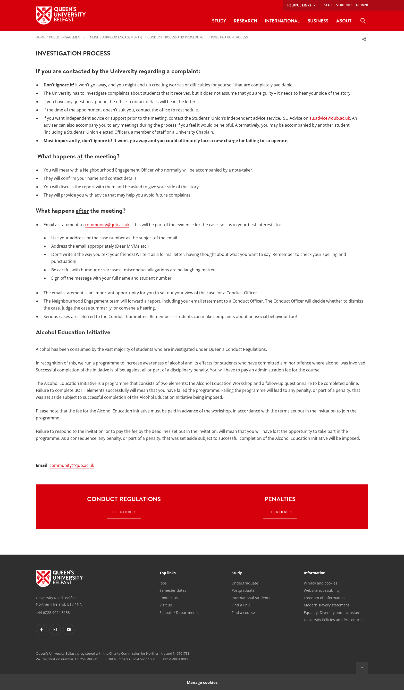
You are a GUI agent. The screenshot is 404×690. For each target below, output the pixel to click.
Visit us (165, 605)
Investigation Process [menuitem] (229, 37)
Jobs (163, 583)
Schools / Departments (179, 612)
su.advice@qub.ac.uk (329, 118)
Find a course (243, 612)
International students (251, 597)
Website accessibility (322, 590)
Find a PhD (241, 605)
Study (237, 573)
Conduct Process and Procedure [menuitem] (175, 37)
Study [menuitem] (219, 21)
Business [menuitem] (318, 21)
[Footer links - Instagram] (55, 629)
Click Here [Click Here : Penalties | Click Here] (278, 511)
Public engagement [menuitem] (65, 37)
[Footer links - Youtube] (68, 629)
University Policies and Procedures (333, 619)
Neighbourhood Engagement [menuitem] (114, 37)
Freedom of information (324, 597)
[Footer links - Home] (59, 578)
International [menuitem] (282, 21)
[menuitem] (363, 21)
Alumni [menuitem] (362, 5)
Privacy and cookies (320, 583)
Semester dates (172, 590)
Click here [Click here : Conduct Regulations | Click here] (122, 511)
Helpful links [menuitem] (299, 5)
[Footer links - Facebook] (41, 629)
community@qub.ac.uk (107, 225)
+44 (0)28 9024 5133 (53, 612)
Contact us (168, 597)
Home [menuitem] (40, 37)
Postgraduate (243, 590)
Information (314, 573)
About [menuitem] (343, 21)
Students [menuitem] (344, 5)
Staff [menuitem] (328, 5)
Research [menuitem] (245, 21)
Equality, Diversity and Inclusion (331, 612)
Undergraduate (245, 583)
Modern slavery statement (326, 605)
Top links (167, 573)
